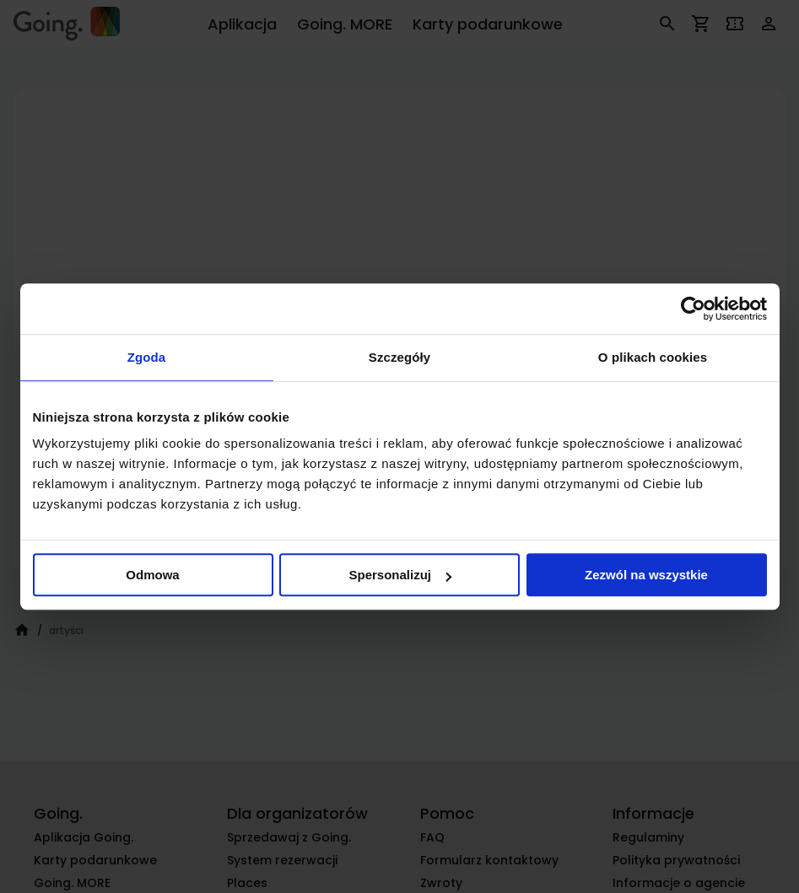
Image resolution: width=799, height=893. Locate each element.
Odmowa (152, 575)
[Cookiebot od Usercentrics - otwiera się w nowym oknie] (693, 308)
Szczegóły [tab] (399, 357)
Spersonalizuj (399, 575)
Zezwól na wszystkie (646, 575)
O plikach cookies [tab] (652, 357)
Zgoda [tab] (146, 357)
